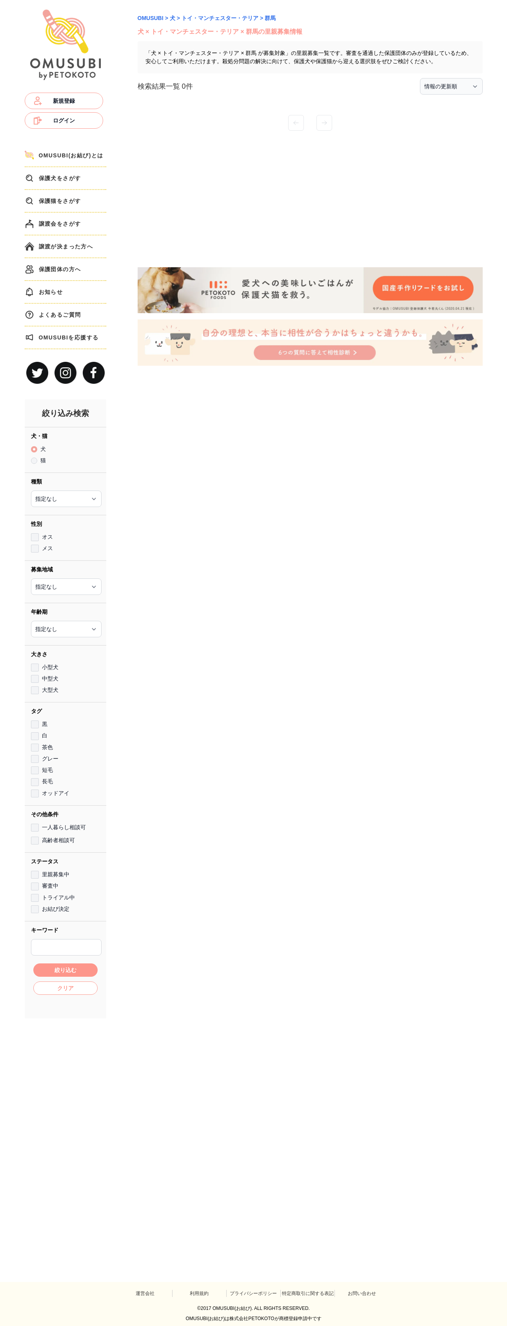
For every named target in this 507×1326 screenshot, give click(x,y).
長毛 (47, 781)
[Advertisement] (65, 1141)
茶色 (47, 747)
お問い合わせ (362, 1293)
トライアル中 (58, 897)
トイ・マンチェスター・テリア (220, 18)
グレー (50, 758)
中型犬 (50, 678)
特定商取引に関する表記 (308, 1293)
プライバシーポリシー (253, 1293)
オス (47, 537)
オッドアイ (55, 793)
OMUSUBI (151, 18)
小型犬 (50, 667)
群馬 (270, 18)
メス (47, 548)
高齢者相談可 (58, 840)
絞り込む (65, 970)
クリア (65, 988)
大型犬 (50, 690)
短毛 (47, 770)
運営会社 (145, 1293)
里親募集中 (55, 874)
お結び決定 (55, 909)
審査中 (50, 886)
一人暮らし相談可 (64, 827)
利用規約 (199, 1293)
